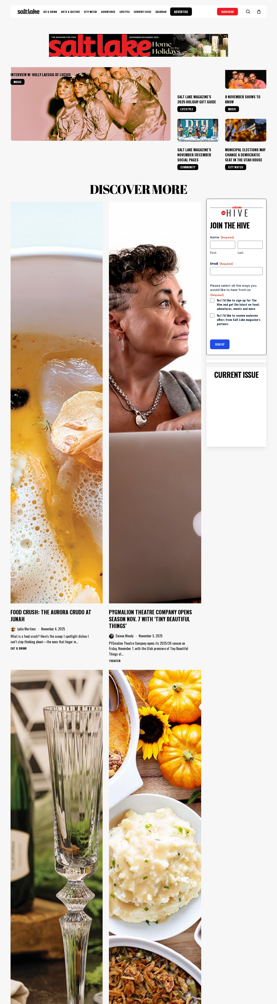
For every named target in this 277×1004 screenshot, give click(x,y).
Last (240, 252)
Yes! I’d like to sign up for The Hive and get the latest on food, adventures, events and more (238, 304)
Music (18, 82)
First (213, 252)
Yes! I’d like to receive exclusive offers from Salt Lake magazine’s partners (239, 319)
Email (221, 264)
